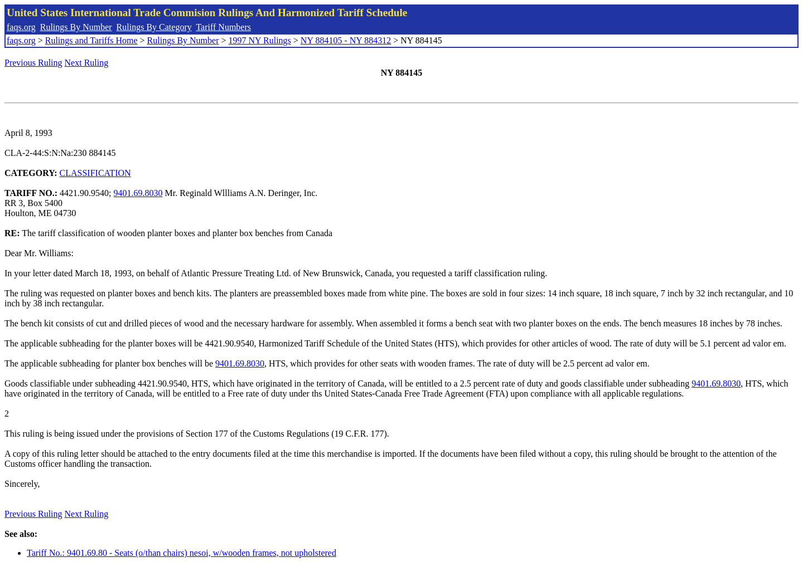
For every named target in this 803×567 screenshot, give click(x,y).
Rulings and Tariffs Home (91, 40)
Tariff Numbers (223, 27)
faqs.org (21, 27)
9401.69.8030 (138, 193)
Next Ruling (87, 62)
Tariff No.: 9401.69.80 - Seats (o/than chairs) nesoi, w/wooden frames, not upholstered (181, 553)
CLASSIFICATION (95, 173)
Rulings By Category (154, 27)
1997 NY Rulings (260, 40)
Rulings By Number (76, 27)
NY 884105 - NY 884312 (346, 40)
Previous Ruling (33, 62)
